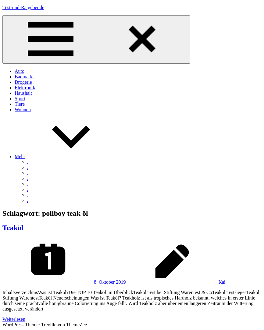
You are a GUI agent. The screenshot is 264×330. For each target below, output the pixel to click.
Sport (20, 98)
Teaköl (12, 228)
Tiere (20, 104)
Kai (221, 282)
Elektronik (25, 87)
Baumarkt (24, 76)
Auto (19, 71)
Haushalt (23, 93)
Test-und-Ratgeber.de (23, 7)
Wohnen (23, 109)
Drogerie (23, 82)
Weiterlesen (13, 319)
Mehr (66, 156)
